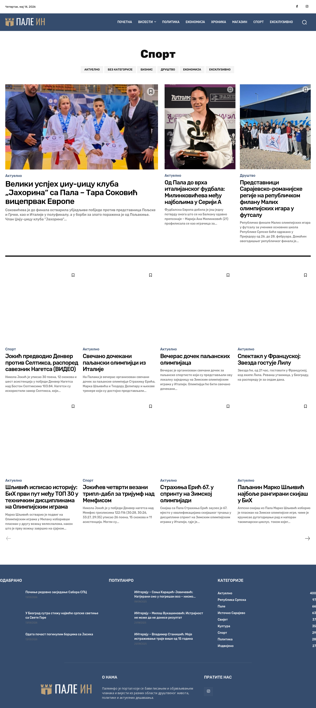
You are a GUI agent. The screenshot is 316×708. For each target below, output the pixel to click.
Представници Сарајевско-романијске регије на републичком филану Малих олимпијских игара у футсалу (271, 198)
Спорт (10, 348)
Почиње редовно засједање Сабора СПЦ (56, 589)
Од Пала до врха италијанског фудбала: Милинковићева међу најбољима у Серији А (195, 192)
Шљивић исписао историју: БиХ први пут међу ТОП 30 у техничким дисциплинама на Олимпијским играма (41, 494)
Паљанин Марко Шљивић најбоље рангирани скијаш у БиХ (273, 491)
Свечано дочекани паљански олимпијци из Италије (114, 361)
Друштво (168, 69)
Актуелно (92, 69)
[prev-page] (8, 535)
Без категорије (120, 69)
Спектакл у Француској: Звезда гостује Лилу (269, 357)
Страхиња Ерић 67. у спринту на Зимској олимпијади (187, 491)
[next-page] (307, 535)
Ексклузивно (220, 69)
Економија (192, 69)
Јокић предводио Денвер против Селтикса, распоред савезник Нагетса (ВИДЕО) (41, 361)
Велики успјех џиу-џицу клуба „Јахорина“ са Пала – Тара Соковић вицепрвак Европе (71, 192)
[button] (304, 22)
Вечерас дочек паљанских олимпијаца (195, 357)
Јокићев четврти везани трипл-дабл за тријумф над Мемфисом (118, 491)
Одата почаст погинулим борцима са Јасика (59, 631)
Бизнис (146, 69)
